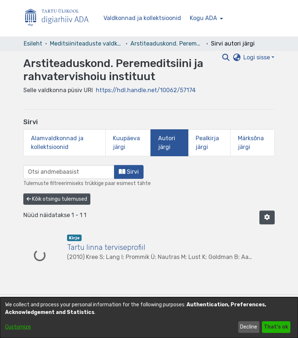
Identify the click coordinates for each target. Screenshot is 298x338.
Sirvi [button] (129, 171)
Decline (248, 327)
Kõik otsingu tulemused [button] (57, 199)
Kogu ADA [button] (203, 18)
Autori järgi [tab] (166, 142)
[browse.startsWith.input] (68, 172)
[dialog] (149, 317)
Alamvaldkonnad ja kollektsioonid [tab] (57, 142)
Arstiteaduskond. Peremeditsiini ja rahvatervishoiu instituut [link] (166, 43)
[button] (267, 217)
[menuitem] (205, 18)
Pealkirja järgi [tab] (207, 142)
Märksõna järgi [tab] (251, 142)
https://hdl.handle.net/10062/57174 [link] (146, 90)
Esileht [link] (33, 43)
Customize (18, 327)
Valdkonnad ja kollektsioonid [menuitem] (142, 18)
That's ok (276, 327)
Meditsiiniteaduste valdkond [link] (86, 43)
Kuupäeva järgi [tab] (126, 142)
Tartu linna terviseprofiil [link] (106, 247)
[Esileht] (59, 18)
